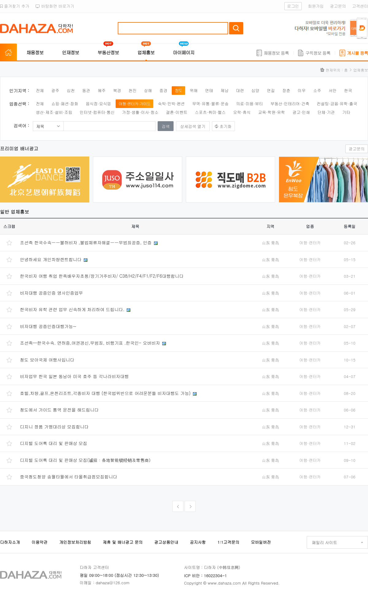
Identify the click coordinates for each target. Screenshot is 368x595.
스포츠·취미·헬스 (210, 112)
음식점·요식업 (98, 103)
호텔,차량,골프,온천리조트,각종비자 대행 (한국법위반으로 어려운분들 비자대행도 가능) (106, 393)
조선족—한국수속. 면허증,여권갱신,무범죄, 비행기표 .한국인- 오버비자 (90, 343)
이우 (302, 90)
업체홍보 (146, 52)
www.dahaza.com (224, 583)
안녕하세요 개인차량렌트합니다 (51, 259)
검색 (236, 28)
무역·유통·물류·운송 (210, 103)
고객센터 (360, 6)
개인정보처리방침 (75, 542)
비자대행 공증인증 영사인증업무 (51, 293)
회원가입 (316, 6)
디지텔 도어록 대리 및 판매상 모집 (53, 443)
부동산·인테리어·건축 (289, 103)
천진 (132, 90)
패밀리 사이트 (324, 542)
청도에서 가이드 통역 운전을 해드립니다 (59, 410)
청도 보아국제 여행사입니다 (47, 360)
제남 (224, 90)
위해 (193, 90)
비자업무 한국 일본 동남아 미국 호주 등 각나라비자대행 (74, 376)
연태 (209, 90)
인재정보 (70, 52)
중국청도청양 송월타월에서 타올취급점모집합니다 (68, 476)
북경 (117, 90)
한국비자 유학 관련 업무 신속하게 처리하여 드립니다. (73, 309)
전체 (40, 90)
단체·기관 (326, 112)
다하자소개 (10, 542)
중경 (163, 90)
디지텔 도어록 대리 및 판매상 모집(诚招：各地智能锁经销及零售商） (86, 460)
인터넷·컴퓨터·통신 (97, 112)
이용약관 (40, 542)
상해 (148, 90)
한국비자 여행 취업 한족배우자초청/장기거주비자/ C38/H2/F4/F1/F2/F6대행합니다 (101, 276)
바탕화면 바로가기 (55, 6)
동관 (86, 90)
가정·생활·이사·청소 (140, 112)
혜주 (101, 90)
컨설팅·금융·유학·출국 (337, 103)
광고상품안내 (166, 542)
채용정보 (35, 52)
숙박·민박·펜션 (171, 103)
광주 (55, 90)
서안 (333, 90)
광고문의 (338, 6)
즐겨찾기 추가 (14, 6)
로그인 (293, 6)
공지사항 (198, 542)
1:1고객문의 (228, 542)
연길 (271, 90)
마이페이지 (183, 52)
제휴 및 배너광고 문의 (123, 542)
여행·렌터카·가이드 (135, 103)
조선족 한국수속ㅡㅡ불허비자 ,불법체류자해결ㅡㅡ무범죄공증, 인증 (86, 242)
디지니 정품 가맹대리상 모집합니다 (54, 426)
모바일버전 (261, 542)
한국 (348, 90)
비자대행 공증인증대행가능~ (48, 326)
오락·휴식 (242, 112)
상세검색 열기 (192, 126)
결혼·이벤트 (176, 112)
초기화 (226, 126)
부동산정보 (108, 52)
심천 (71, 90)
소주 (317, 90)
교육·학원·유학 (271, 112)
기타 (346, 112)
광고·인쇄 (301, 112)
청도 (178, 90)
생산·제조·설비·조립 (54, 112)
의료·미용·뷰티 (249, 103)
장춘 (286, 90)
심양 (255, 90)
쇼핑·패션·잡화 (64, 103)
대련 (240, 90)
